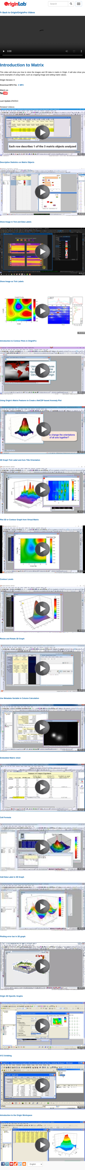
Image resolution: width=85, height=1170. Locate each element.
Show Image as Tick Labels (12, 281)
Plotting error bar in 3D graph (12, 936)
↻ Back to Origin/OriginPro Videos (17, 12)
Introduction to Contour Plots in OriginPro (18, 341)
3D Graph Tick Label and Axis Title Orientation (20, 460)
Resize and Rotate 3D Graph (12, 639)
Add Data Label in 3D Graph (12, 877)
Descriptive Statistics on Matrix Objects (17, 162)
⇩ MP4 (21, 85)
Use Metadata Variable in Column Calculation (19, 698)
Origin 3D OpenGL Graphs (11, 996)
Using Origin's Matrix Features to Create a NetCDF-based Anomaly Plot (31, 400)
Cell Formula (5, 817)
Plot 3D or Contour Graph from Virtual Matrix (19, 520)
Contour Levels (6, 579)
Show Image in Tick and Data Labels (15, 222)
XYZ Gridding (6, 1056)
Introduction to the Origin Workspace (16, 1115)
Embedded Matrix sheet (10, 758)
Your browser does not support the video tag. (42, 37)
